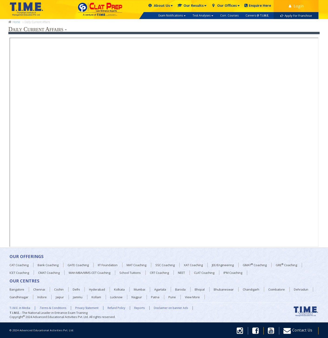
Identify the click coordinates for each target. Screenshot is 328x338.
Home (16, 22)
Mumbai (139, 289)
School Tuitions (130, 273)
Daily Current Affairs (37, 22)
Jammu (77, 297)
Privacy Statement (86, 308)
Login (296, 6)
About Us (159, 5)
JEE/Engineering (223, 265)
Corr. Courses (229, 15)
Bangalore (17, 289)
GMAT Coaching (255, 265)
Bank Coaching (48, 265)
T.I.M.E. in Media (20, 308)
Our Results (190, 5)
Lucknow (116, 297)
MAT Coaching (136, 265)
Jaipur (60, 297)
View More (192, 297)
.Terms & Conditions (52, 308)
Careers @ (257, 15)
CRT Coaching (159, 273)
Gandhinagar (19, 297)
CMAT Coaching (49, 273)
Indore (42, 297)
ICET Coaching (19, 273)
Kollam (96, 297)
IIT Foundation (108, 265)
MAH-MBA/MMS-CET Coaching (89, 273)
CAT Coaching (19, 265)
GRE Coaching (286, 265)
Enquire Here (257, 5)
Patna (155, 297)
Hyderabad (97, 289)
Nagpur (136, 297)
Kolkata (119, 289)
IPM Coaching (232, 273)
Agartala (160, 289)
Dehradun (301, 289)
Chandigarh (251, 289)
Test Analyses (203, 15)
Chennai (39, 289)
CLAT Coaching (204, 273)
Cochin (59, 289)
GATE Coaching (78, 265)
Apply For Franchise (296, 15)
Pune (172, 297)
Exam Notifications (172, 15)
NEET (181, 273)
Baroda (180, 289)
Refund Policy (116, 308)
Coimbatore (276, 289)
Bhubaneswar (224, 289)
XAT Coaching (193, 265)
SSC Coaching (165, 265)
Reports (139, 308)
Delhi (76, 289)
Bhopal (200, 289)
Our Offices (224, 5)
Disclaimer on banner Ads (171, 308)
